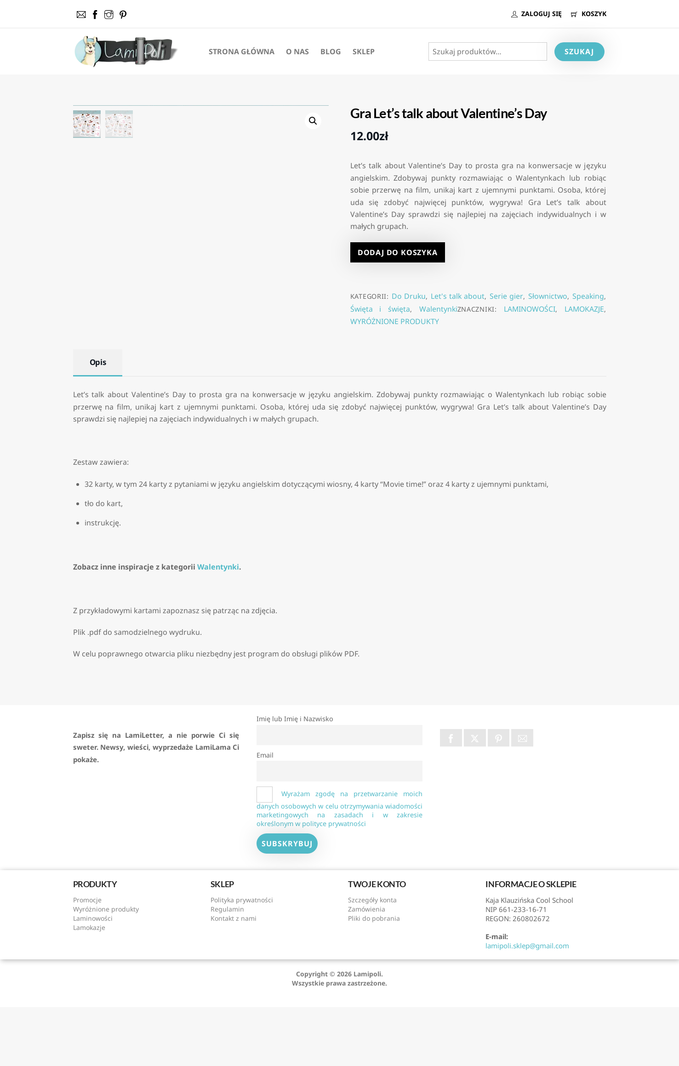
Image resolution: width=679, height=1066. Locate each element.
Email (265, 813)
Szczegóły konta (372, 958)
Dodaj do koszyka (398, 252)
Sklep (364, 51)
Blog (330, 51)
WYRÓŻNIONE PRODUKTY (394, 321)
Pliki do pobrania (374, 977)
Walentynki (438, 309)
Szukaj (579, 51)
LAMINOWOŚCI (529, 309)
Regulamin (227, 967)
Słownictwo (547, 296)
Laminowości (93, 977)
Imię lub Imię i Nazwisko (295, 778)
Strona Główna (241, 51)
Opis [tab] (98, 421)
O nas (297, 51)
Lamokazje (89, 986)
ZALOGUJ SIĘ (536, 13)
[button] (313, 121)
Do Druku (409, 296)
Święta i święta (380, 309)
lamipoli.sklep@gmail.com (527, 1004)
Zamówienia (366, 967)
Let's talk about (458, 296)
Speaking (588, 296)
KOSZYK (588, 13)
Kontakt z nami (234, 977)
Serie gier (506, 296)
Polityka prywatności (242, 958)
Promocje (87, 958)
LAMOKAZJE (584, 309)
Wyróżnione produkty (106, 967)
